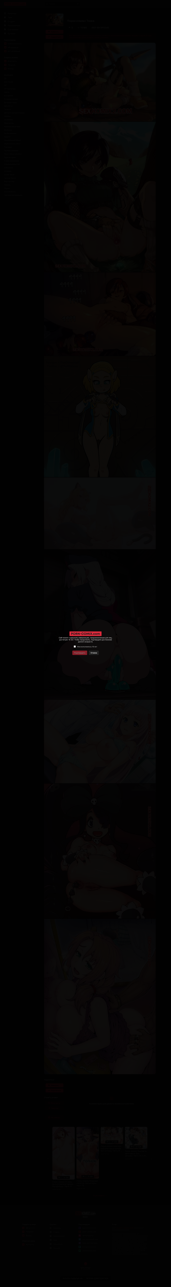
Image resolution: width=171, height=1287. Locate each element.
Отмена (94, 653)
